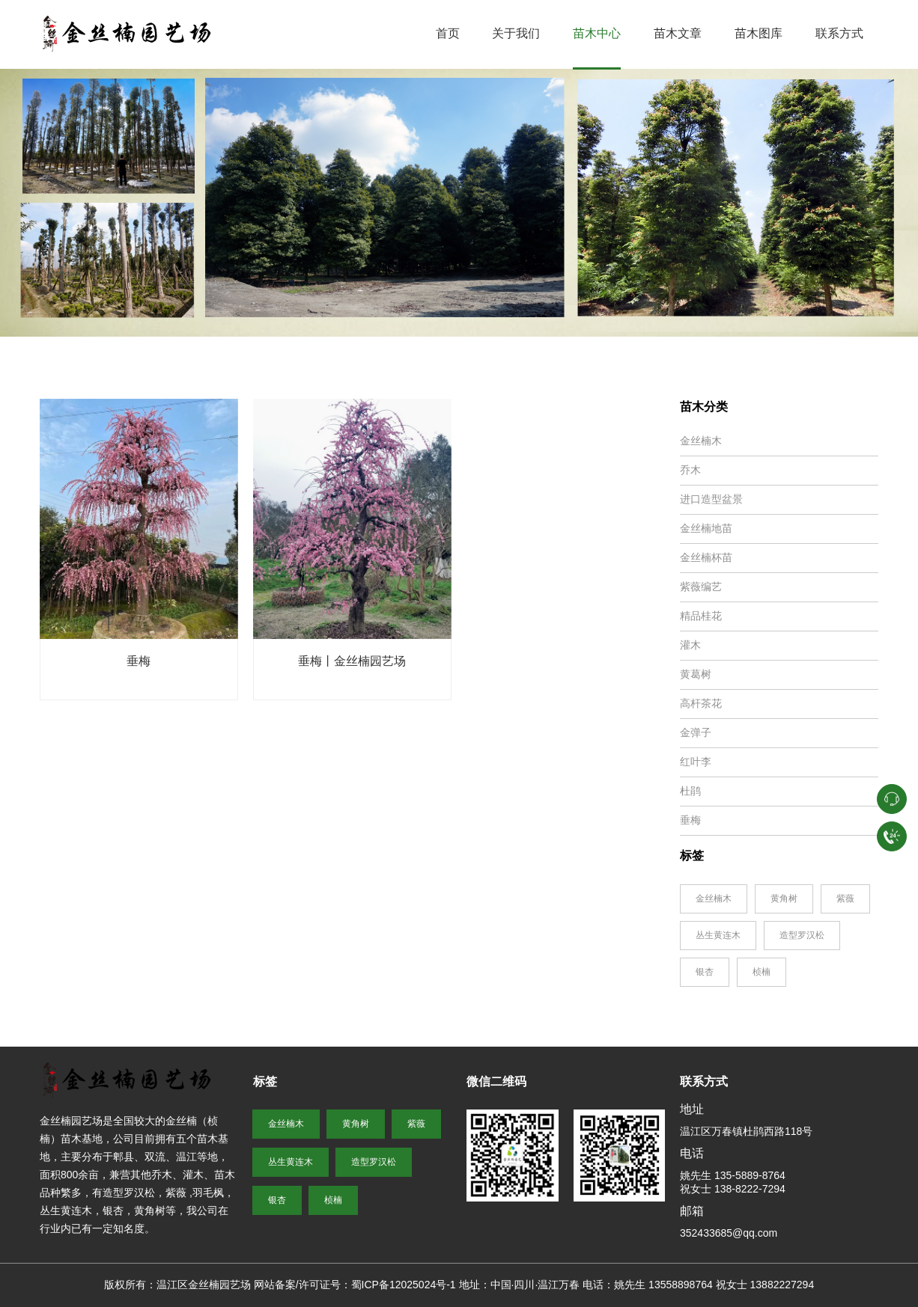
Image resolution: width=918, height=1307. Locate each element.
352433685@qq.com (728, 1233)
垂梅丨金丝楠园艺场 (352, 660)
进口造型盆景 (711, 499)
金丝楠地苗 (706, 528)
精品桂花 (701, 616)
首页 (448, 33)
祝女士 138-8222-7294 (732, 1189)
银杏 (705, 972)
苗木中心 (597, 33)
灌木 (690, 645)
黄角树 (783, 898)
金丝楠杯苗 (706, 557)
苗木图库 (758, 33)
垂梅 (139, 660)
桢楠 (761, 972)
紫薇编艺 (701, 587)
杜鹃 (690, 791)
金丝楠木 (701, 441)
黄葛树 (695, 674)
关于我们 (516, 33)
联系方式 (839, 33)
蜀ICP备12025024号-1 (403, 1285)
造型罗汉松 (801, 935)
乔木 (690, 470)
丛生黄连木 (718, 935)
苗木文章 (678, 33)
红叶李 (695, 762)
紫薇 (845, 898)
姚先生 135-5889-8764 (732, 1175)
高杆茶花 (701, 703)
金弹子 (695, 732)
